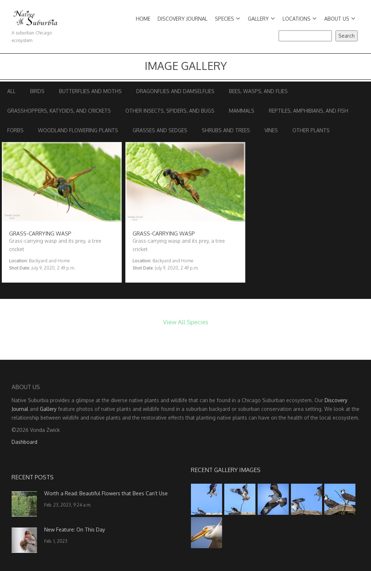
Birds (37, 91)
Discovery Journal (183, 19)
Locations (300, 18)
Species (227, 18)
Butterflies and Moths (90, 91)
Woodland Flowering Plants (78, 130)
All (11, 91)
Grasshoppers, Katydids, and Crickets (59, 111)
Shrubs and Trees (226, 130)
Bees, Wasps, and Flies (258, 91)
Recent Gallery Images (225, 470)
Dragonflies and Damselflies (175, 91)
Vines (271, 130)
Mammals (241, 111)
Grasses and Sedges (160, 130)
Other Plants (311, 130)
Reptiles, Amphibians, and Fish (308, 111)
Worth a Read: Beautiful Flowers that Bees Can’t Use (106, 493)
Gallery (261, 18)
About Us (339, 18)
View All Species (185, 322)
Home (143, 19)
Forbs (15, 130)
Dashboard (24, 442)
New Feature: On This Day (74, 529)
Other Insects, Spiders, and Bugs (169, 111)
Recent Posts (33, 477)
